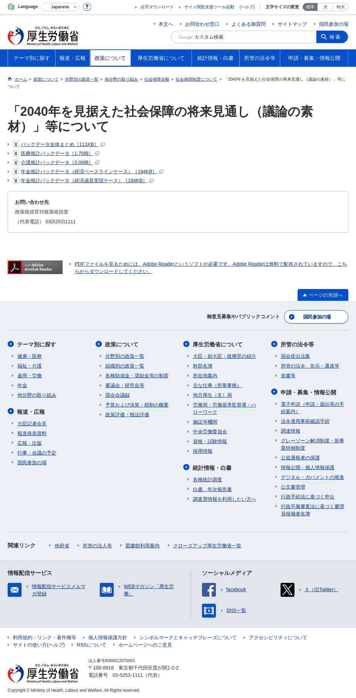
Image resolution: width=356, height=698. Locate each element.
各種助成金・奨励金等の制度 (137, 375)
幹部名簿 (202, 365)
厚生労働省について (218, 344)
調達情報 (290, 429)
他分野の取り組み (36, 394)
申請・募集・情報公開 (309, 391)
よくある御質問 (249, 24)
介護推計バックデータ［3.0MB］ (56, 162)
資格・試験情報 (210, 440)
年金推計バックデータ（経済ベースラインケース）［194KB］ (88, 171)
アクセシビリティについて (278, 636)
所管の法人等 (97, 544)
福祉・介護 (29, 365)
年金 (22, 384)
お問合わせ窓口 (202, 24)
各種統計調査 (207, 478)
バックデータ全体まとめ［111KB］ (59, 144)
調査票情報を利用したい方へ (224, 497)
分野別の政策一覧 (124, 355)
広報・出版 (29, 441)
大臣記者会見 (32, 422)
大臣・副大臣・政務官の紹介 (224, 355)
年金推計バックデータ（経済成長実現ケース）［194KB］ (83, 180)
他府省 (62, 544)
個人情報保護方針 (107, 636)
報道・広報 (31, 411)
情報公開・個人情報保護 (307, 466)
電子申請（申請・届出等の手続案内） (312, 406)
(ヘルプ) (247, 7)
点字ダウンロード (157, 7)
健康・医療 (29, 355)
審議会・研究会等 (124, 384)
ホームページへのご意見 (145, 643)
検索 (336, 37)
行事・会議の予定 (36, 451)
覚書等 (288, 375)
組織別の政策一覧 (124, 365)
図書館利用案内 (143, 544)
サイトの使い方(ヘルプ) (39, 643)
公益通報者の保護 (300, 456)
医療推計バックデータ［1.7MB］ (56, 153)
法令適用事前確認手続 (305, 420)
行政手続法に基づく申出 (307, 495)
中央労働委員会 (210, 431)
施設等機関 (205, 421)
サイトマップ (292, 24)
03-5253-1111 (128, 673)
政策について (122, 344)
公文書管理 (293, 485)
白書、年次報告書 (212, 488)
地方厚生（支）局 (212, 394)
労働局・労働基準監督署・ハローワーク (224, 407)
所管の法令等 (297, 344)
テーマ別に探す (36, 344)
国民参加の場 (333, 24)
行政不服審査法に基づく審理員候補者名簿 (312, 508)
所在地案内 (205, 375)
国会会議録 (117, 394)
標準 (310, 7)
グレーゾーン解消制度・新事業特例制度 (312, 442)
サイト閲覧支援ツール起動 (209, 7)
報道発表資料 (32, 432)
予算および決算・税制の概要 (137, 404)
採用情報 (202, 450)
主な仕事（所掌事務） (217, 384)
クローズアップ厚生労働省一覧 (207, 544)
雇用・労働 (29, 375)
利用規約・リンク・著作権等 (44, 636)
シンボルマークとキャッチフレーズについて (188, 636)
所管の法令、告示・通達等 (310, 365)
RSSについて (91, 643)
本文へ (166, 24)
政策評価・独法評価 (127, 414)
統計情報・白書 (212, 467)
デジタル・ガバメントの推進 (312, 476)
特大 (341, 7)
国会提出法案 (295, 355)
